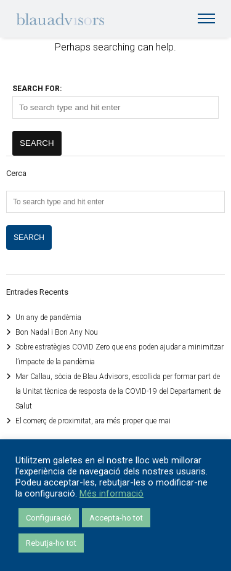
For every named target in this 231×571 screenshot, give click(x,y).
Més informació (111, 493)
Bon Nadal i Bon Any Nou (56, 332)
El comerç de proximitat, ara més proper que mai (93, 421)
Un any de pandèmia (48, 317)
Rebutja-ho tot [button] (51, 543)
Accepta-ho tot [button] (116, 517)
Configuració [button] (48, 517)
